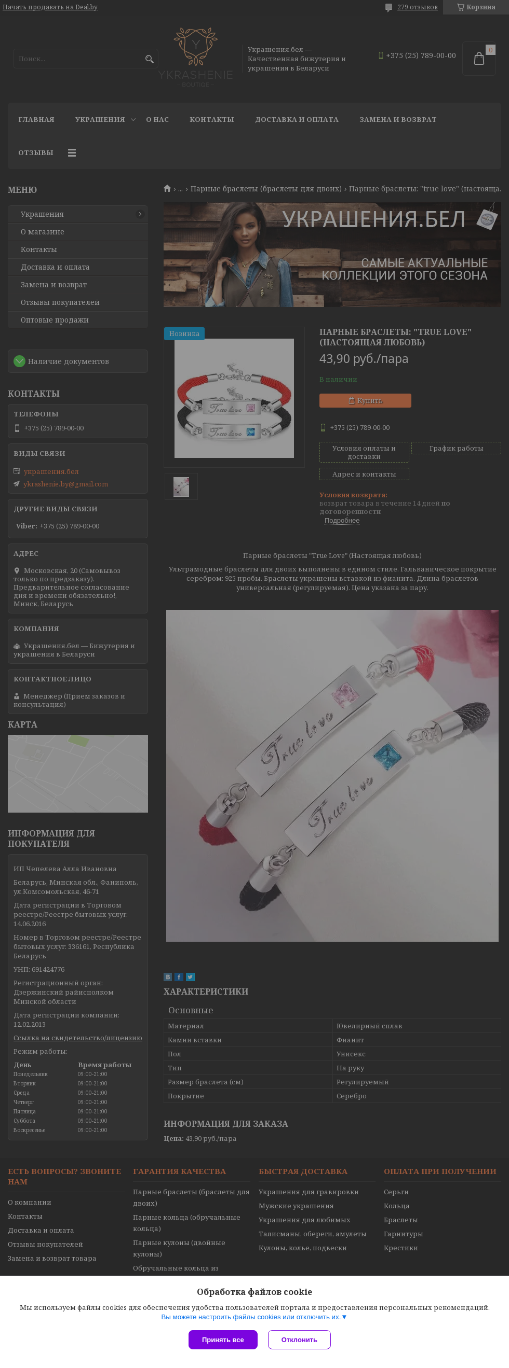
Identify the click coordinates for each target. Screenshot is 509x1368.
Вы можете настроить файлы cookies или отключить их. (251, 1317)
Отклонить (299, 1340)
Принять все (223, 1340)
